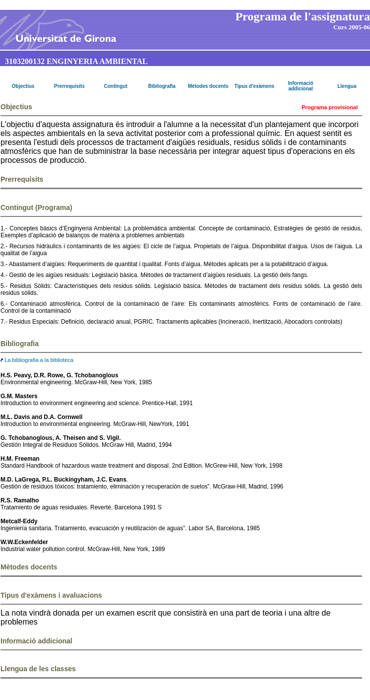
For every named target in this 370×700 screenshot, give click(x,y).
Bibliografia (162, 86)
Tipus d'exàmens (255, 86)
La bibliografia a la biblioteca (36, 360)
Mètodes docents (208, 86)
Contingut (115, 86)
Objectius (23, 86)
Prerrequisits (69, 86)
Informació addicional (300, 85)
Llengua (346, 86)
